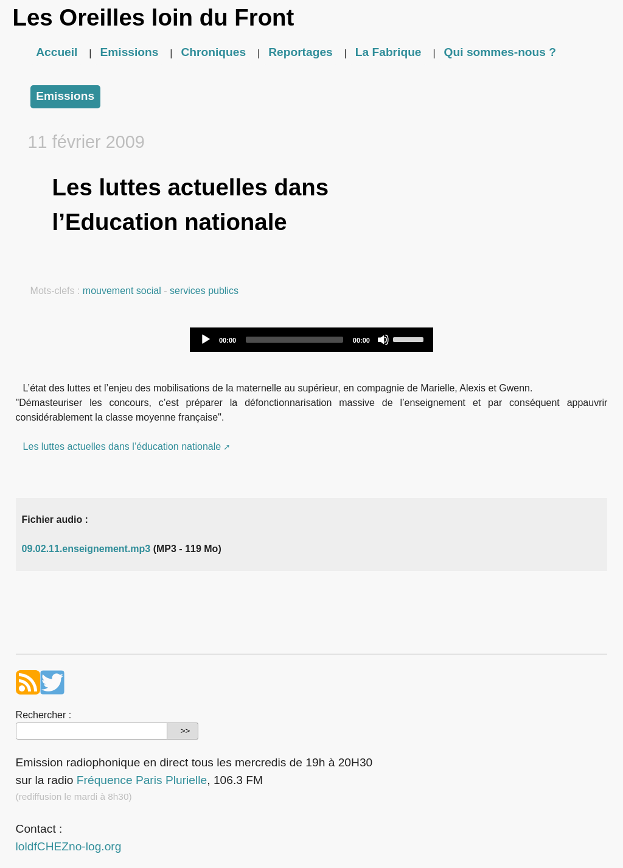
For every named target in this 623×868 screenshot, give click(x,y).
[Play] (206, 340)
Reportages (300, 52)
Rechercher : (44, 715)
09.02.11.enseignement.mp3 (86, 549)
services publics (204, 290)
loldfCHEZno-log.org (69, 846)
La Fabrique (388, 52)
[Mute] (383, 340)
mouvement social (122, 290)
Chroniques (213, 52)
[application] (311, 339)
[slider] (294, 340)
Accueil (56, 52)
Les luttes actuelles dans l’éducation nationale (122, 446)
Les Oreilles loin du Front (153, 17)
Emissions (129, 52)
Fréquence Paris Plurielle (142, 780)
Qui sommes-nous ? (500, 52)
